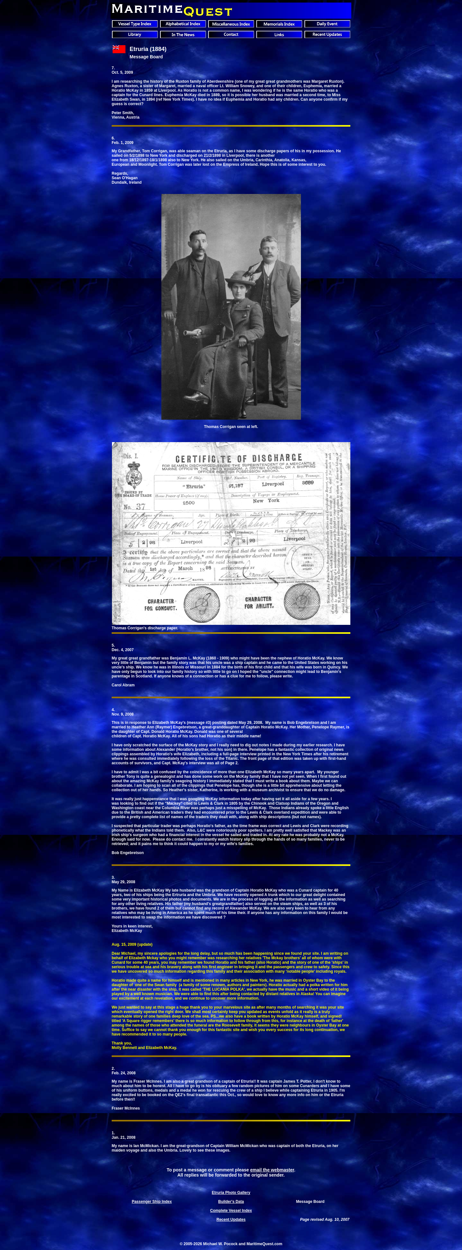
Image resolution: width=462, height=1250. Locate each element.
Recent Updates (231, 1219)
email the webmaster (272, 1169)
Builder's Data (231, 1201)
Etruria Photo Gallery (231, 1192)
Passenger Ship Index (152, 1201)
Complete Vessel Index (231, 1210)
